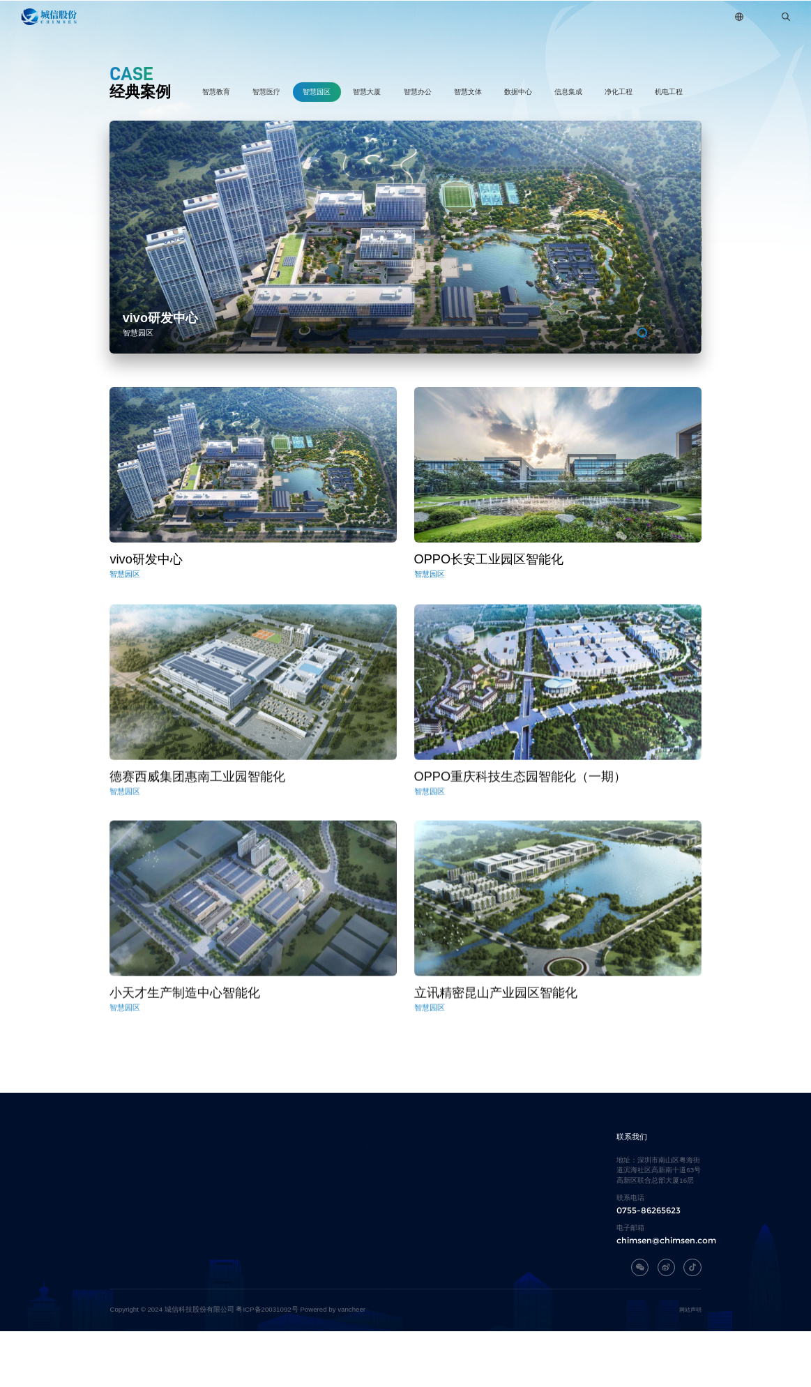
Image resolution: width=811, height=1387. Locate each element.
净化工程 (618, 92)
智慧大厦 (367, 92)
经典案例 (422, 16)
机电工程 (669, 92)
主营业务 (293, 16)
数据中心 (518, 92)
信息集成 (568, 92)
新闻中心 (486, 16)
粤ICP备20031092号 (267, 1365)
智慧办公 (418, 92)
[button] (642, 333)
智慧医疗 (266, 92)
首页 (171, 16)
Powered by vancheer (332, 1365)
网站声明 (690, 1365)
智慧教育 (216, 92)
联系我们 (615, 16)
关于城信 (228, 16)
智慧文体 (468, 92)
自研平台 (357, 16)
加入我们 (551, 16)
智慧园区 (317, 92)
